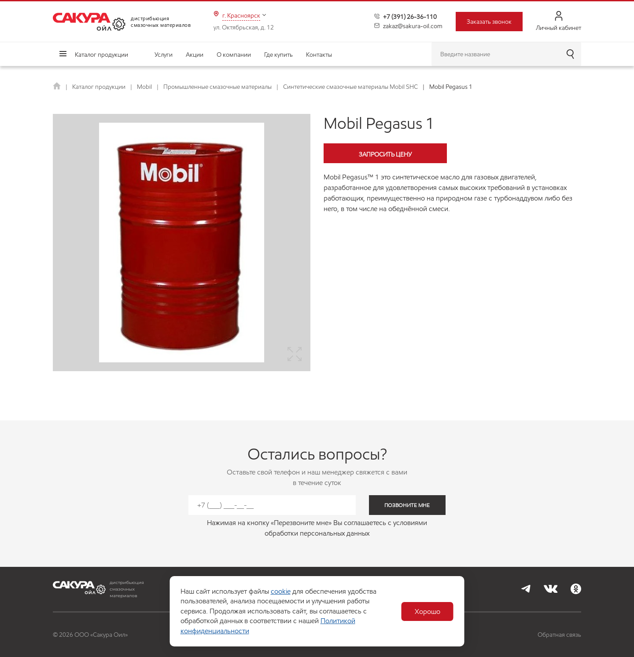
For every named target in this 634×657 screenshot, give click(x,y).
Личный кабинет (558, 21)
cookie (281, 591)
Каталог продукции (101, 54)
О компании (234, 54)
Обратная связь (559, 635)
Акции (194, 54)
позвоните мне (407, 505)
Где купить (278, 54)
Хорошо (427, 611)
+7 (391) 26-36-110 (410, 17)
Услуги (164, 54)
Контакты (319, 54)
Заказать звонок (489, 22)
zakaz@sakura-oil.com (412, 26)
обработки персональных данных (317, 533)
